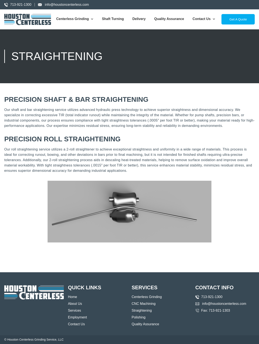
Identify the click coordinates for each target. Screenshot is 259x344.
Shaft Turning (113, 19)
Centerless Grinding (74, 19)
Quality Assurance (169, 19)
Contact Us (204, 19)
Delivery (139, 19)
